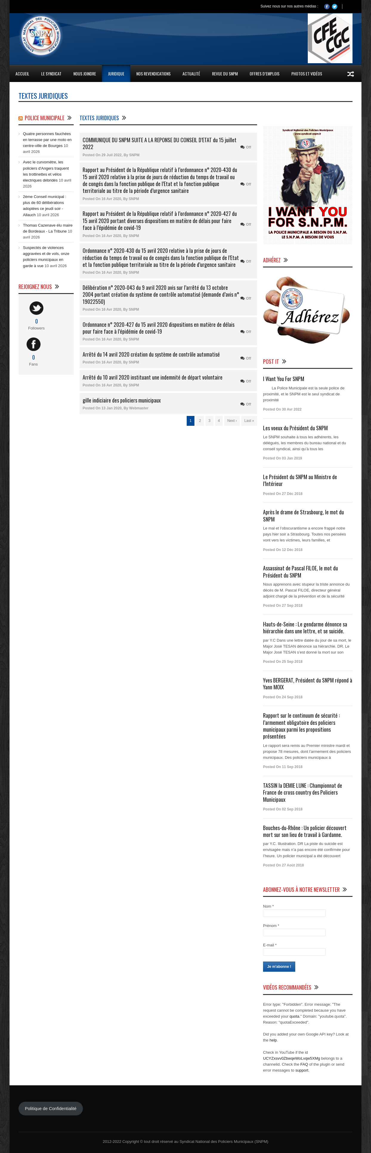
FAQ (304, 1064)
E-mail (270, 945)
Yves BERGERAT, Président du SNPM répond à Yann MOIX (307, 683)
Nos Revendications (153, 73)
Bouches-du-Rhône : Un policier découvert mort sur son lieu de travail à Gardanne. (305, 831)
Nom (268, 906)
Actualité (191, 73)
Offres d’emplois (264, 73)
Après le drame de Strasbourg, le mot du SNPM (303, 515)
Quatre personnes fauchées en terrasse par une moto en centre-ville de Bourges (47, 139)
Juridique (116, 73)
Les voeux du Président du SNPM (295, 428)
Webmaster (138, 408)
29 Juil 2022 (111, 155)
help (273, 1040)
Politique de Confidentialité (50, 1108)
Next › (232, 421)
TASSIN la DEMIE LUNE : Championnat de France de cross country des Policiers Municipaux (302, 792)
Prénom (271, 925)
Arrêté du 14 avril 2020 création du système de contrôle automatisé (151, 354)
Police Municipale (44, 118)
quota (294, 1016)
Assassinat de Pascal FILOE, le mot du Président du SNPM (300, 571)
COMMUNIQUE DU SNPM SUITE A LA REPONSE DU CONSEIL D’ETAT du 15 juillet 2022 (159, 143)
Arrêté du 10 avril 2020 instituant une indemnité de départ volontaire (152, 377)
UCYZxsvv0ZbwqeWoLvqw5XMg (291, 1058)
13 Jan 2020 (111, 408)
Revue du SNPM (225, 73)
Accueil (22, 73)
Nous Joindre (84, 73)
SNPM (134, 155)
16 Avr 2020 (111, 199)
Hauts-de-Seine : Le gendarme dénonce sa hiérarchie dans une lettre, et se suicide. (305, 627)
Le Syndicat (51, 73)
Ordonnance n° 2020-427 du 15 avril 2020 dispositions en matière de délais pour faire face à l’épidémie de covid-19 (158, 328)
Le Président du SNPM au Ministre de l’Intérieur (300, 480)
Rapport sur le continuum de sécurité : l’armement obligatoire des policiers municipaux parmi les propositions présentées (301, 725)
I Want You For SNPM (283, 379)
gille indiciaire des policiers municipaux (122, 400)
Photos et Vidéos (306, 73)
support (301, 1070)
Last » (249, 421)
